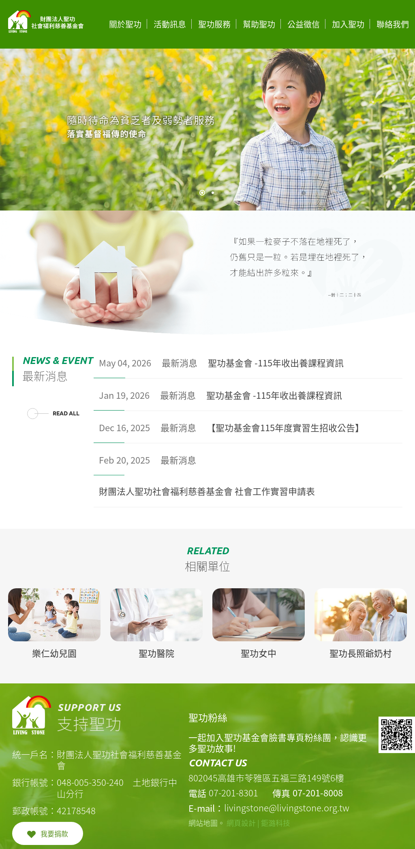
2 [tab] (213, 193)
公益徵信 (303, 24)
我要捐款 (54, 833)
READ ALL (66, 413)
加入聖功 (348, 24)
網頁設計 (241, 822)
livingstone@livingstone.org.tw (286, 807)
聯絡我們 (392, 24)
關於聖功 (125, 24)
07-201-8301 (233, 792)
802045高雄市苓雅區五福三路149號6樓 (266, 777)
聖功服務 (214, 24)
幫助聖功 (259, 24)
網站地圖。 (206, 822)
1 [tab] (202, 193)
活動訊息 (170, 24)
